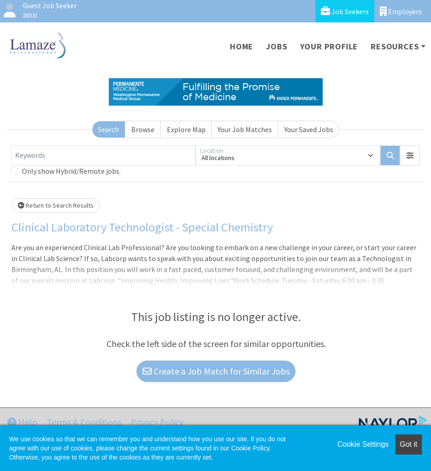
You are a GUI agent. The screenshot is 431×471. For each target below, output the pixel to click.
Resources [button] (395, 46)
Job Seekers (345, 11)
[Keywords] (103, 155)
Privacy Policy (157, 422)
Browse (142, 129)
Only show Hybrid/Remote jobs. (71, 171)
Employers (401, 11)
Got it (408, 444)
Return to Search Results (56, 205)
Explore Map (186, 129)
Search (108, 129)
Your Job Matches (245, 129)
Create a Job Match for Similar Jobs (216, 371)
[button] (410, 155)
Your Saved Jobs (308, 129)
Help (22, 422)
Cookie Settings (362, 444)
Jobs (276, 46)
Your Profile (329, 46)
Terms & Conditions (84, 422)
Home (241, 46)
